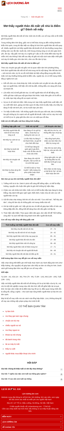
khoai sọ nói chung (13, 335)
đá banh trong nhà (12, 339)
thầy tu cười (10, 349)
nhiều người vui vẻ (13, 325)
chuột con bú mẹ (12, 321)
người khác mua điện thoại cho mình (20, 354)
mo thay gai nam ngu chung (16, 316)
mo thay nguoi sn (12, 330)
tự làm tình (9, 311)
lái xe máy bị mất (12, 344)
